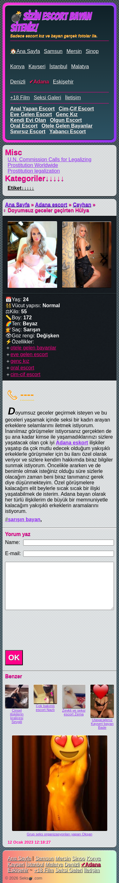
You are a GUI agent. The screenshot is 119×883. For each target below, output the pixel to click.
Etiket (21, 188)
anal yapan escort (32, 108)
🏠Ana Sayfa (25, 51)
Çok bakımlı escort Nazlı (45, 708)
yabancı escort (68, 131)
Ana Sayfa (17, 204)
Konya (17, 66)
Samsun (53, 51)
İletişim (73, 97)
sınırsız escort (27, 131)
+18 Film (20, 97)
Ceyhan (82, 204)
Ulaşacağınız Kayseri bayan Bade (102, 723)
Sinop (92, 51)
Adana (41, 81)
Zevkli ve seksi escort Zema (73, 712)
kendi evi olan (28, 120)
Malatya (80, 66)
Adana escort (51, 204)
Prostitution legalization (34, 171)
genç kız (66, 114)
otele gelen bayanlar (67, 126)
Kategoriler (34, 178)
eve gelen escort (31, 114)
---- (27, 394)
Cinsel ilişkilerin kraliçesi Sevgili (17, 716)
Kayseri (37, 66)
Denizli (17, 81)
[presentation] (51, 630)
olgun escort (66, 120)
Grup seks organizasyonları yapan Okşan (59, 834)
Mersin (74, 51)
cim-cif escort (76, 108)
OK (14, 657)
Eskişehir (63, 81)
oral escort (23, 126)
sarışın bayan (24, 519)
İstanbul (58, 66)
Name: (12, 542)
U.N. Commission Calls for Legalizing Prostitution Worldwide (49, 162)
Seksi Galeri (47, 97)
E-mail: (13, 553)
